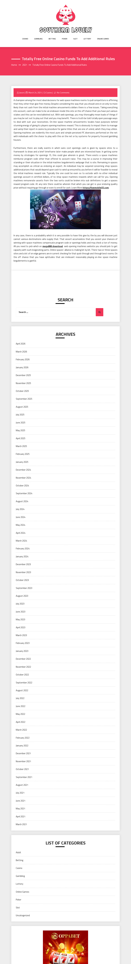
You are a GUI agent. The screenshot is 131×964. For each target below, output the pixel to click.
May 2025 (20, 430)
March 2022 (21, 729)
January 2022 (22, 745)
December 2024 (23, 469)
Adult (18, 852)
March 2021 (21, 824)
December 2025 (23, 375)
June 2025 (20, 422)
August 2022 (22, 690)
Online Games (103, 38)
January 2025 (22, 462)
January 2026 (22, 367)
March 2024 (21, 540)
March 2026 (21, 351)
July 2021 (20, 792)
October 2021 (22, 769)
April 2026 (20, 343)
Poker (64, 38)
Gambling (38, 38)
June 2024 (20, 517)
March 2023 (21, 635)
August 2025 (22, 407)
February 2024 (23, 548)
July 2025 (20, 414)
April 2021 (20, 816)
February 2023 (23, 643)
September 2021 (24, 777)
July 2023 (20, 603)
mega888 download (52, 246)
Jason (21, 92)
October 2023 (22, 580)
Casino (25, 38)
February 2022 (23, 737)
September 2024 (24, 493)
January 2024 (22, 556)
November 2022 (23, 667)
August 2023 (22, 596)
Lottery (87, 38)
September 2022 (24, 682)
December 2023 (23, 564)
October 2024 (22, 485)
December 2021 (23, 753)
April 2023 (20, 627)
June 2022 (20, 706)
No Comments (63, 92)
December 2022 (23, 659)
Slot (75, 38)
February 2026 (23, 359)
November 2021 (23, 761)
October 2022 (22, 674)
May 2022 (20, 714)
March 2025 (21, 446)
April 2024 (20, 533)
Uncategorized (23, 915)
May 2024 (20, 525)
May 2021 (20, 808)
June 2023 (20, 611)
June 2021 (20, 800)
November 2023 (23, 572)
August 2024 (22, 501)
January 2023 (22, 651)
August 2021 (22, 785)
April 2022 (20, 722)
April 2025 (20, 438)
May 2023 (20, 619)
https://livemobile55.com (96, 187)
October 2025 (22, 391)
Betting (52, 38)
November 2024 (23, 477)
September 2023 (24, 588)
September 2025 (24, 399)
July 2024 (20, 509)
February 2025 (23, 454)
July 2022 (20, 698)
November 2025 (23, 383)
